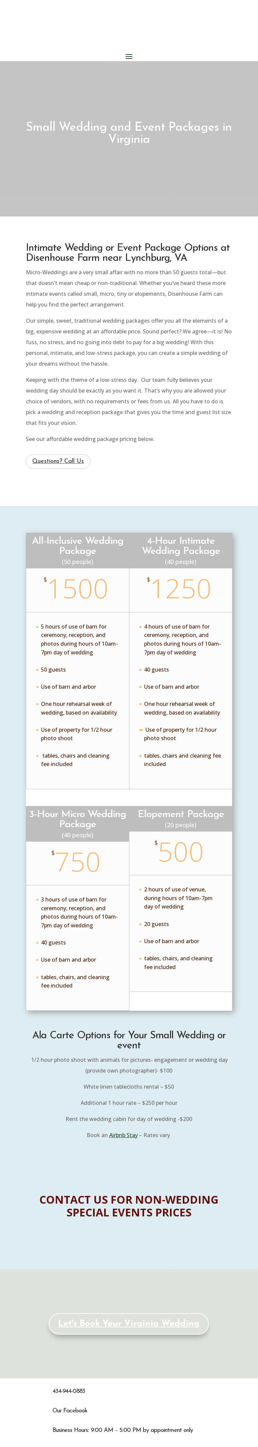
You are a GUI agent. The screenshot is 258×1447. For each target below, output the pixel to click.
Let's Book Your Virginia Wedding (129, 1323)
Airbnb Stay (123, 1135)
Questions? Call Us (58, 461)
